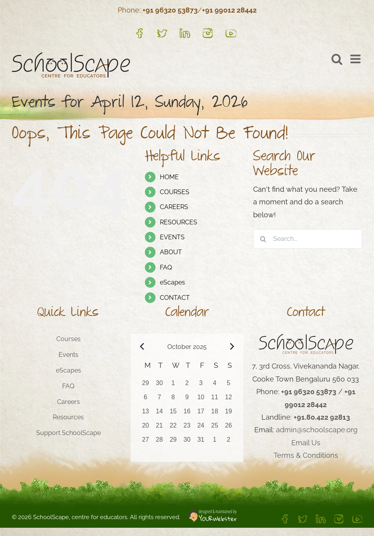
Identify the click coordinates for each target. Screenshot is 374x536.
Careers (68, 402)
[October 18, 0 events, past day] (215, 414)
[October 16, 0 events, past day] (187, 414)
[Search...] (307, 239)
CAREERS (174, 207)
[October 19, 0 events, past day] (228, 414)
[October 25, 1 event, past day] (215, 428)
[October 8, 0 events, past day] (173, 400)
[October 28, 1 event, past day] (159, 442)
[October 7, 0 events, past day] (159, 400)
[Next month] (232, 346)
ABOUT (171, 252)
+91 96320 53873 (170, 10)
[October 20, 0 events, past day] (145, 428)
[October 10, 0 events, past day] (201, 400)
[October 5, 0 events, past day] (228, 385)
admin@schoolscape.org (316, 430)
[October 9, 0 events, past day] (187, 400)
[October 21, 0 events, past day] (159, 428)
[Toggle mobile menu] (356, 59)
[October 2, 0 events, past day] (187, 385)
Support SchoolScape (68, 433)
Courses (68, 339)
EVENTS (172, 237)
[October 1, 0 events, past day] (173, 385)
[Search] (263, 239)
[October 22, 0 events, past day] (173, 428)
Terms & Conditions (306, 455)
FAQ (166, 267)
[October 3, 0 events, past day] (201, 385)
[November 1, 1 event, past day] (215, 442)
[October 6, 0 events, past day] (145, 400)
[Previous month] (142, 346)
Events (68, 354)
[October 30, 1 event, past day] (187, 442)
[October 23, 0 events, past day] (187, 428)
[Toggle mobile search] (337, 59)
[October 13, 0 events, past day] (145, 414)
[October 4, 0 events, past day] (215, 385)
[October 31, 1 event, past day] (201, 442)
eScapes (172, 282)
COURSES (174, 192)
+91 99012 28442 (229, 10)
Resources (68, 417)
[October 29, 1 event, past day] (173, 442)
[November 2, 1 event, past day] (228, 442)
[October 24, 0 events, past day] (201, 428)
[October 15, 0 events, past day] (173, 414)
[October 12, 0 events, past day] (228, 400)
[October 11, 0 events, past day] (215, 400)
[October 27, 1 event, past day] (145, 442)
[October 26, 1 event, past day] (228, 428)
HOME (169, 177)
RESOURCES (178, 222)
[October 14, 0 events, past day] (159, 414)
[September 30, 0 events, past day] (159, 385)
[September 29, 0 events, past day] (145, 385)
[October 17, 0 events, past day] (201, 414)
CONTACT (175, 297)
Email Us (305, 443)
